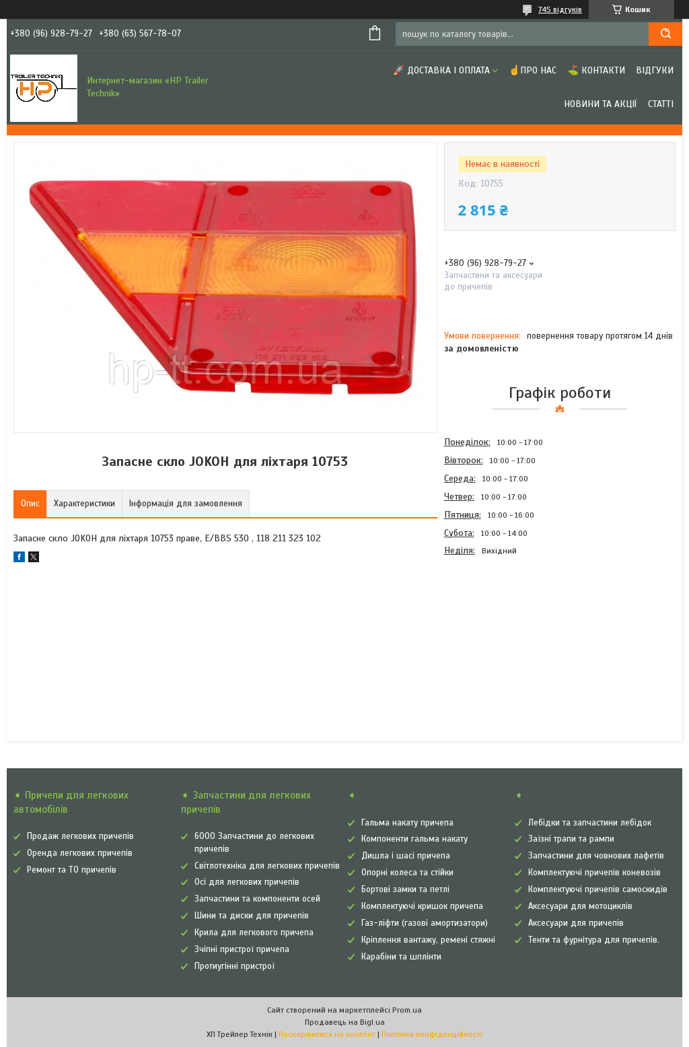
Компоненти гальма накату (414, 839)
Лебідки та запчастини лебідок (589, 822)
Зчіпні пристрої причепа (241, 949)
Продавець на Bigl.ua (345, 1022)
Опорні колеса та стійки (407, 872)
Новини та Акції (600, 104)
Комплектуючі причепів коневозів (594, 872)
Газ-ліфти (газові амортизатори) (424, 923)
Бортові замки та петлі (405, 889)
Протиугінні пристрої (234, 966)
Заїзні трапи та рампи (571, 839)
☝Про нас (532, 70)
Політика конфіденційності (432, 1034)
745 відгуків (560, 9)
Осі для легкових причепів (246, 882)
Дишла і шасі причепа (405, 855)
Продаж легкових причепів (80, 836)
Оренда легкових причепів (80, 853)
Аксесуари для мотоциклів (580, 906)
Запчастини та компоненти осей (257, 898)
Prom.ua (407, 1010)
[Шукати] (665, 34)
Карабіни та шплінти (401, 956)
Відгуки (655, 70)
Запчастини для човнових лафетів (596, 855)
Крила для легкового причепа (254, 932)
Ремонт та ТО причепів (71, 870)
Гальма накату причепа (407, 822)
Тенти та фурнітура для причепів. (593, 940)
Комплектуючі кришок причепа (422, 906)
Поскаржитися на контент (327, 1034)
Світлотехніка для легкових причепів (267, 865)
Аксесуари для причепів (576, 923)
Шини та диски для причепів (251, 915)
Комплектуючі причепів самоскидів (597, 889)
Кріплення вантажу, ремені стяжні (428, 940)
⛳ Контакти (596, 70)
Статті (661, 104)
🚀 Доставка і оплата (441, 70)
